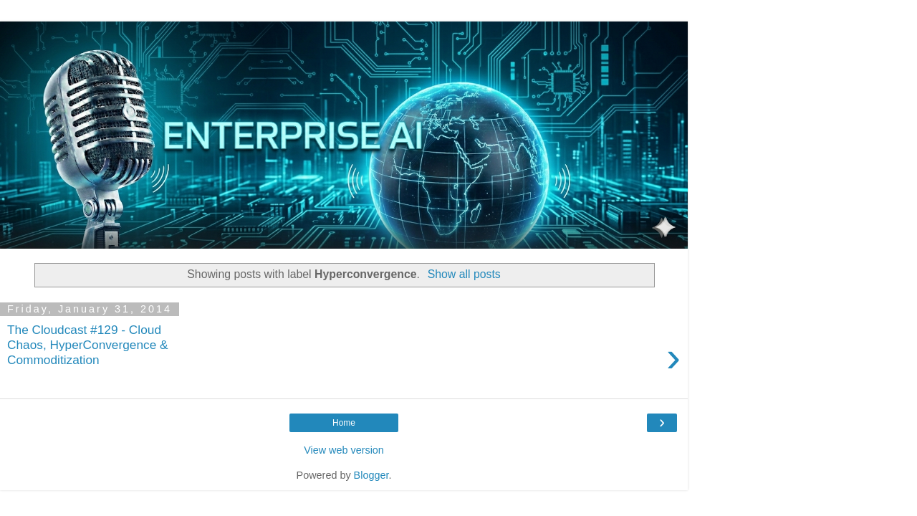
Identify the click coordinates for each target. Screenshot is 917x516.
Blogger (371, 475)
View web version (344, 450)
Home (343, 423)
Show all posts (464, 274)
